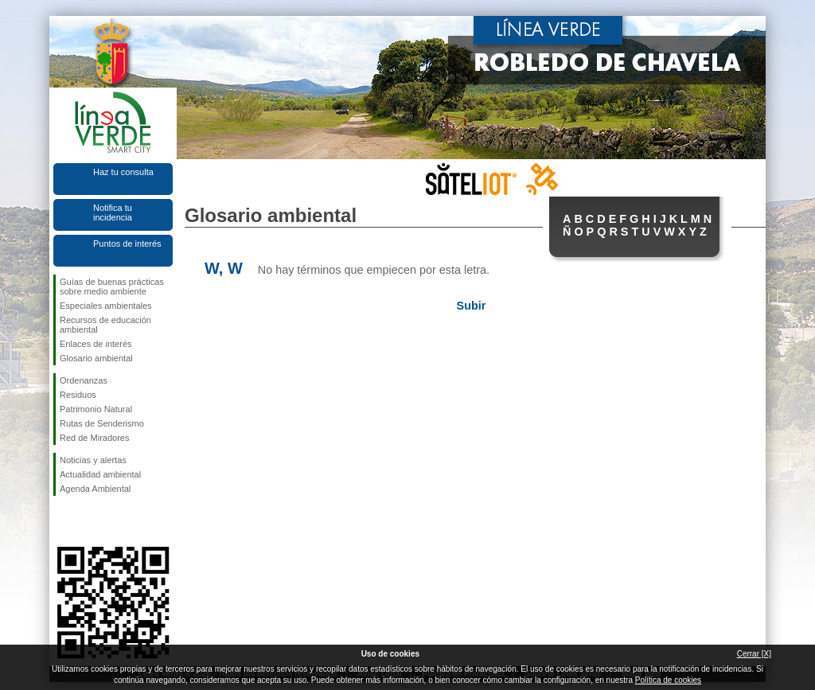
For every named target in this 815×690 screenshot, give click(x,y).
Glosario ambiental (96, 358)
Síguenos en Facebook (62, 521)
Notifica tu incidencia (112, 212)
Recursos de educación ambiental (105, 324)
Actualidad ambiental (100, 474)
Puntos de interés (127, 243)
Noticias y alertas (93, 460)
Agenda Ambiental (95, 488)
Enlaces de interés (96, 344)
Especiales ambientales (106, 305)
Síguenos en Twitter (89, 521)
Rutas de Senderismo (102, 423)
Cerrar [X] (754, 653)
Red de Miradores (94, 437)
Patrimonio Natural (96, 409)
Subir (471, 305)
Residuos (78, 395)
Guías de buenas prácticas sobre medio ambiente (112, 286)
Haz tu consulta (123, 172)
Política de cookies (668, 680)
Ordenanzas (83, 380)
